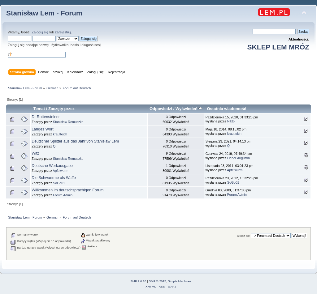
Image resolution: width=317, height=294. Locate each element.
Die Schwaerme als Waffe (54, 178)
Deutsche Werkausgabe (52, 166)
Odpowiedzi (161, 108)
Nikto (231, 121)
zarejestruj (63, 32)
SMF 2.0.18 (138, 281)
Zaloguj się (40, 32)
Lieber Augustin (238, 158)
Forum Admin (62, 195)
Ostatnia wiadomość (226, 108)
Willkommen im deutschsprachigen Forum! (68, 190)
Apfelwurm (60, 171)
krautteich (60, 134)
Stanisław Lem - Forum (44, 13)
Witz (35, 153)
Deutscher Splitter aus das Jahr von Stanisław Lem (75, 141)
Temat (39, 108)
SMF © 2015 (157, 281)
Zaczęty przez (61, 108)
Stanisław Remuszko (68, 122)
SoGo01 (59, 183)
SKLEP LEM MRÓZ (278, 47)
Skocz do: (243, 235)
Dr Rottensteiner (46, 117)
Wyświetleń (189, 108)
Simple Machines (179, 281)
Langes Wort (42, 129)
